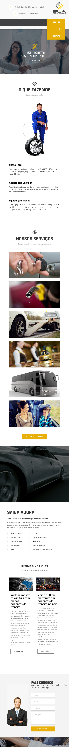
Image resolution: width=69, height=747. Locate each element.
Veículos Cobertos (17, 537)
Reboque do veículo (39, 545)
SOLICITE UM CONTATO (56, 29)
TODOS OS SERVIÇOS (36, 436)
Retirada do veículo (17, 541)
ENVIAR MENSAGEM (42, 729)
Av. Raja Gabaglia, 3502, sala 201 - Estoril (29, 7)
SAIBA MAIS (36, 60)
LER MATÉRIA (18, 652)
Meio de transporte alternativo (42, 549)
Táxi (12, 549)
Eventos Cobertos (17, 533)
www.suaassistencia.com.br (29, 13)
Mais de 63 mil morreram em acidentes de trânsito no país (47, 599)
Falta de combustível (39, 537)
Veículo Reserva (16, 545)
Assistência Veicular (20, 183)
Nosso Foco (15, 165)
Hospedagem (37, 541)
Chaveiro (35, 533)
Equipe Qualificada (19, 200)
